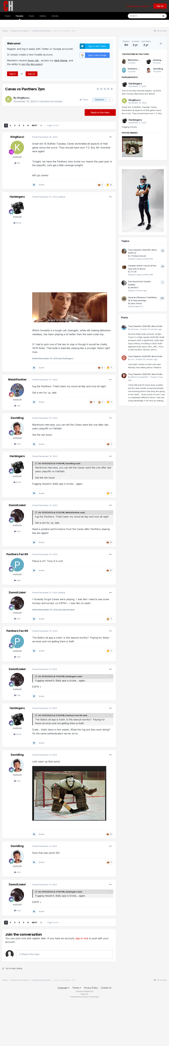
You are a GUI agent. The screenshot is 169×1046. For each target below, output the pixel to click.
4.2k (17, 444)
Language (63, 987)
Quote (41, 184)
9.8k (17, 580)
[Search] (144, 15)
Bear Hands (136, 303)
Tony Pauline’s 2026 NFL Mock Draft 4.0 (145, 326)
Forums (19, 17)
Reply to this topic (100, 112)
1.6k (17, 405)
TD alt (133, 271)
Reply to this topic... (30, 954)
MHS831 (134, 287)
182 (17, 163)
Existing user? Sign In (139, 6)
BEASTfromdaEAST (140, 377)
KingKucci (23, 97)
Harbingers (17, 196)
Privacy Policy (91, 987)
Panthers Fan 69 (17, 554)
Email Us (84, 994)
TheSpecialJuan (138, 256)
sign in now (82, 938)
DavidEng (17, 417)
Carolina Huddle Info (84, 991)
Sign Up (160, 6)
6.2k (17, 531)
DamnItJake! (17, 505)
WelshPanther (17, 379)
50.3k (17, 223)
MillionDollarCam (136, 60)
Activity (55, 16)
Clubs (31, 16)
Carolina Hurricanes (50, 101)
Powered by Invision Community (84, 997)
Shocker (135, 329)
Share (84, 99)
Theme (76, 987)
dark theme (60, 60)
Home (7, 16)
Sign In (12, 74)
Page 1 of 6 (53, 125)
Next (34, 125)
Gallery (43, 16)
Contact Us (106, 987)
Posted (44, 137)
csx (132, 359)
